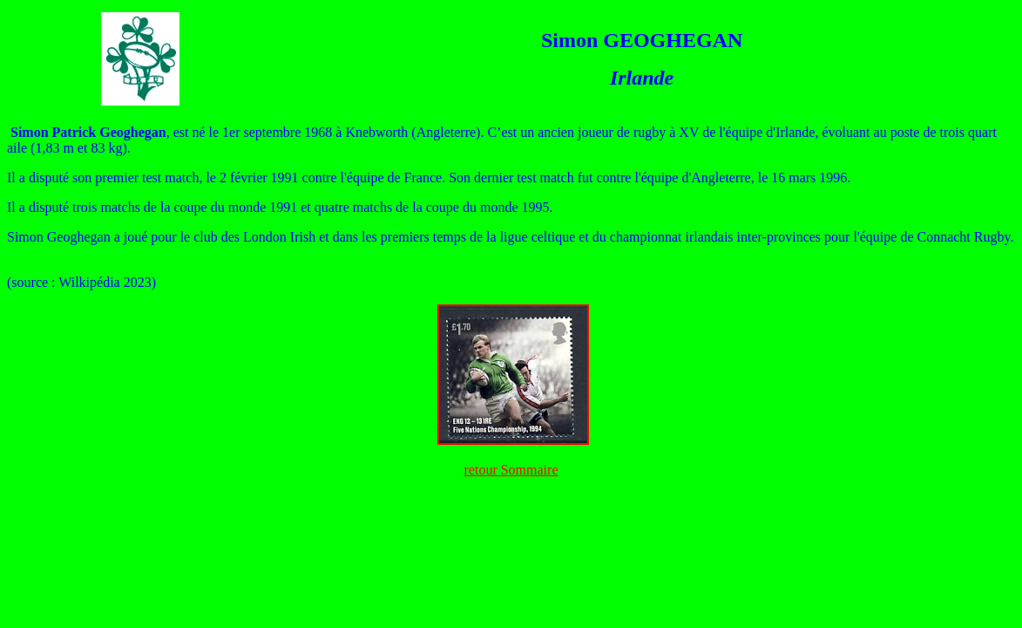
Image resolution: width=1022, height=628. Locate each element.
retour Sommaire (511, 469)
